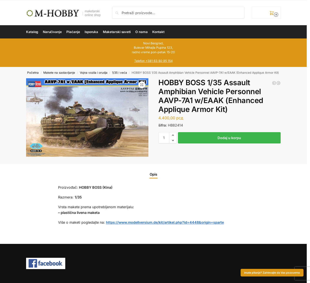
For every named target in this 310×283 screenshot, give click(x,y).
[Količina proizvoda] (163, 137)
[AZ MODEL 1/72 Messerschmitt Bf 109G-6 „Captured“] (274, 83)
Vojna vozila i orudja (93, 72)
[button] (266, 13)
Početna (33, 72)
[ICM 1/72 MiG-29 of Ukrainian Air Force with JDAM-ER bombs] (278, 83)
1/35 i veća (119, 72)
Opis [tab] (153, 174)
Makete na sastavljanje (59, 72)
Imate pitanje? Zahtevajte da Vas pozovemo (272, 272)
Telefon (139, 61)
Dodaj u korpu (229, 138)
